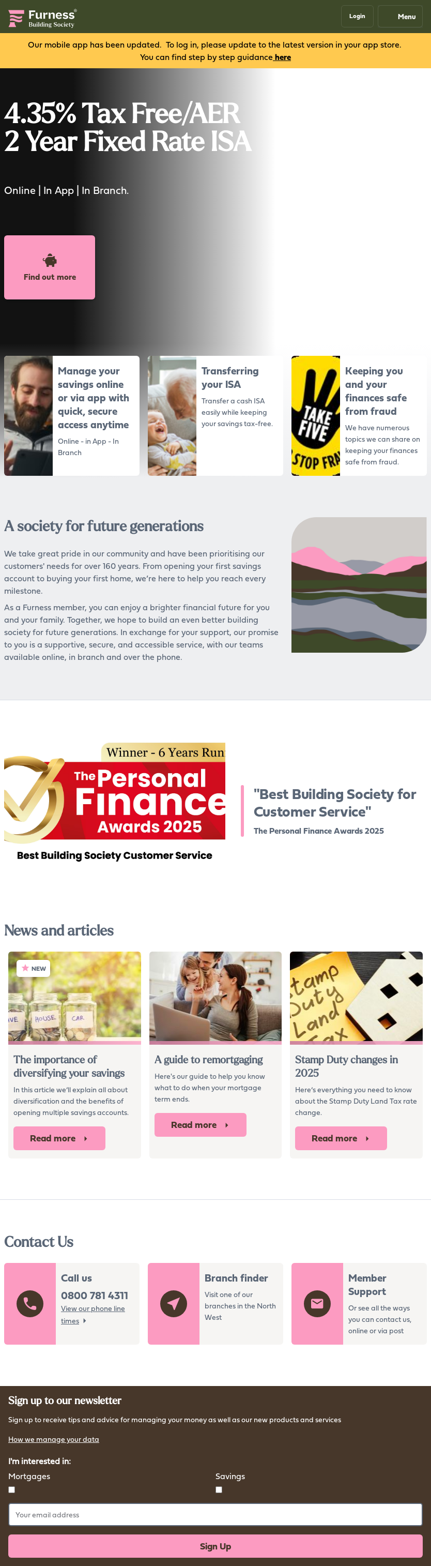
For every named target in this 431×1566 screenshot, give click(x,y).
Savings (230, 1476)
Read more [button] (59, 1138)
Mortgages (29, 1476)
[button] (357, 16)
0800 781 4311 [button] (94, 1295)
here (282, 57)
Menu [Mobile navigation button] (399, 16)
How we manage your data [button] (53, 1440)
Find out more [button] (50, 267)
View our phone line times (93, 1314)
